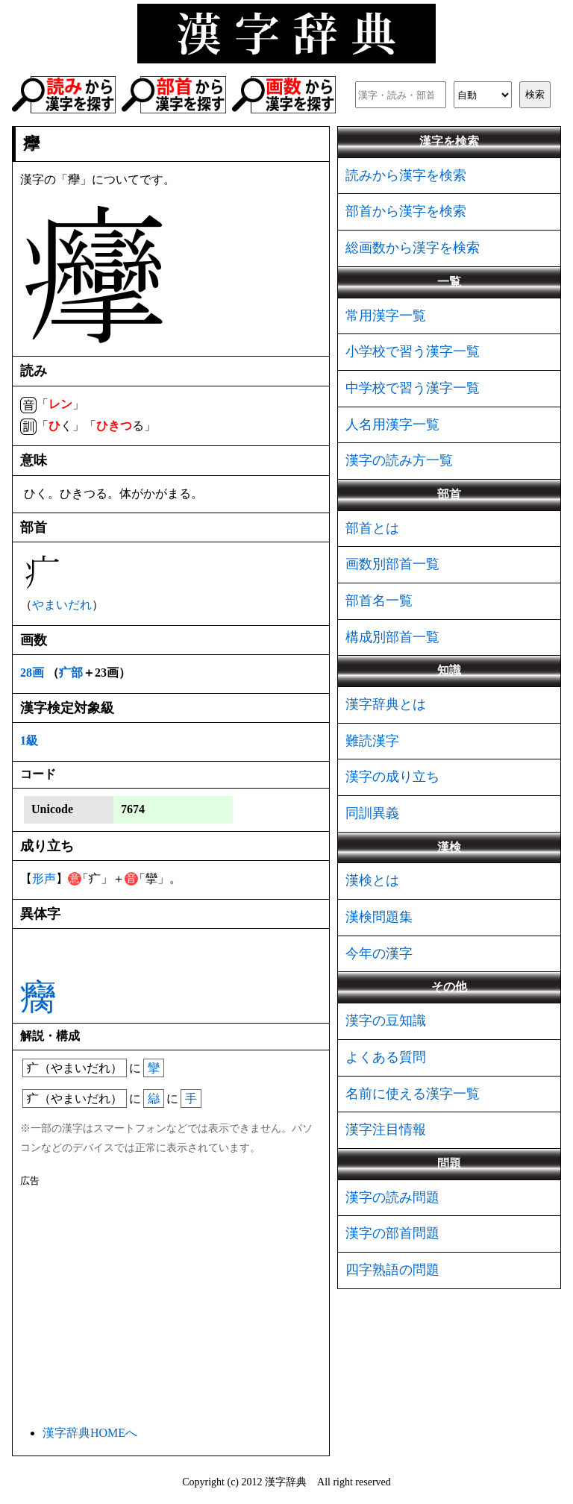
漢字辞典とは (385, 704)
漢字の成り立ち (392, 776)
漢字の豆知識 (385, 1020)
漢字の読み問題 (392, 1197)
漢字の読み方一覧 (399, 460)
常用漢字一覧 (385, 315)
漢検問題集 (379, 916)
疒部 (71, 672)
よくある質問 (385, 1057)
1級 (29, 740)
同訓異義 (372, 813)
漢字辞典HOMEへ (90, 1432)
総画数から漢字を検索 (412, 247)
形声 (44, 878)
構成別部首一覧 (392, 637)
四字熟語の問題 (392, 1269)
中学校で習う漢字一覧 (412, 387)
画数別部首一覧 (392, 564)
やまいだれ (62, 604)
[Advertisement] (171, 1303)
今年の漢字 (379, 953)
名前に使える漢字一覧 (412, 1093)
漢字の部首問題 (392, 1233)
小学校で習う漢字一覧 (412, 351)
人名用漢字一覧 (392, 424)
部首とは (372, 528)
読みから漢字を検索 (405, 175)
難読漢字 (372, 740)
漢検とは (372, 880)
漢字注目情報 (385, 1129)
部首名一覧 (379, 600)
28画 (32, 672)
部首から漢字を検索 (405, 211)
